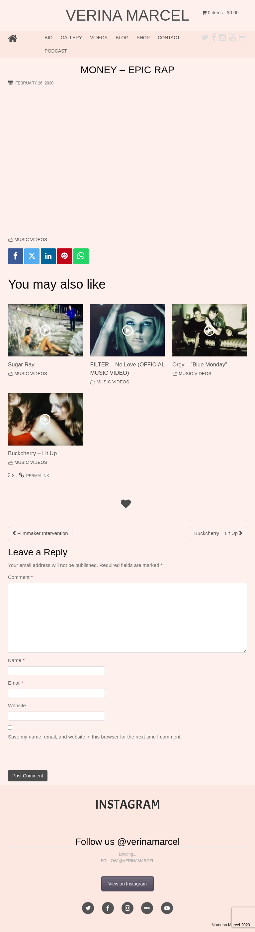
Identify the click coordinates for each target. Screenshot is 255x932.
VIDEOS (99, 37)
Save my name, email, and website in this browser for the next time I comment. (95, 736)
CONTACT (169, 37)
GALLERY (71, 37)
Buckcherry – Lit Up (32, 453)
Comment (20, 577)
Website (17, 705)
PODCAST (55, 51)
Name (16, 660)
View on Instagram (127, 883)
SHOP (143, 37)
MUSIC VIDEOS (30, 239)
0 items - (220, 12)
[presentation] (53, 755)
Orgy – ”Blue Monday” (199, 364)
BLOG (122, 37)
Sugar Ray (21, 364)
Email (16, 683)
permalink (37, 475)
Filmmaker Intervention (40, 533)
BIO (48, 37)
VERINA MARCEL (127, 15)
